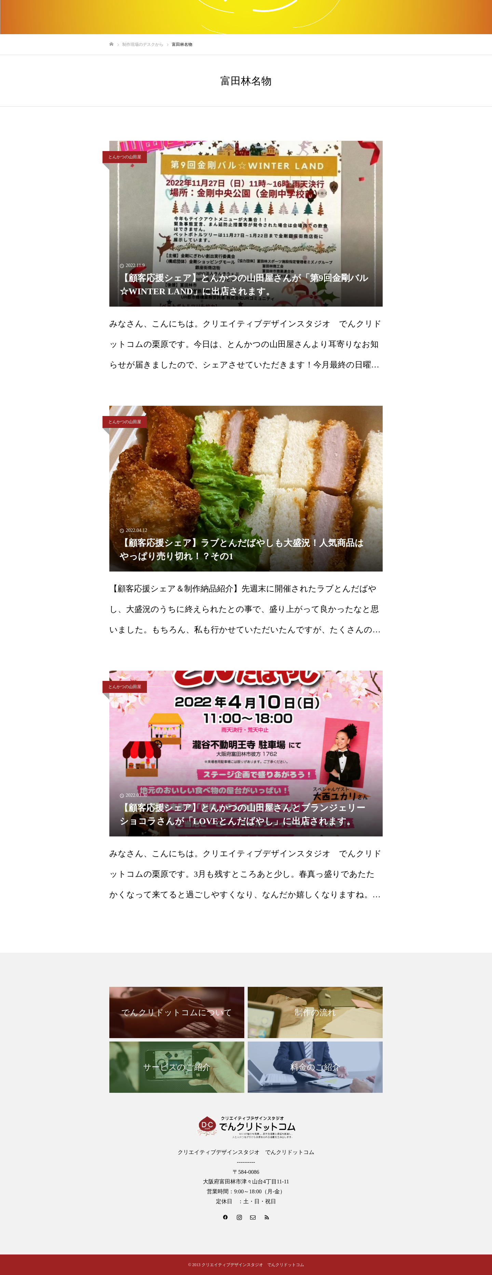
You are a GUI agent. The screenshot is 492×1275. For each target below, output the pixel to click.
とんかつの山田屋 (124, 157)
